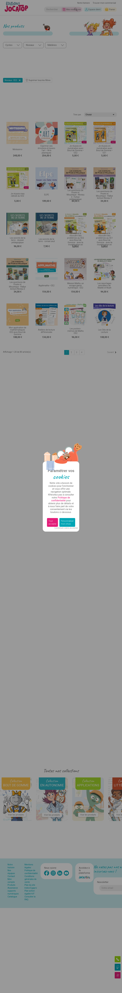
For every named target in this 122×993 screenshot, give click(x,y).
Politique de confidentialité (60, 499)
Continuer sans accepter (66, 527)
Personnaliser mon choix (67, 522)
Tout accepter (52, 522)
